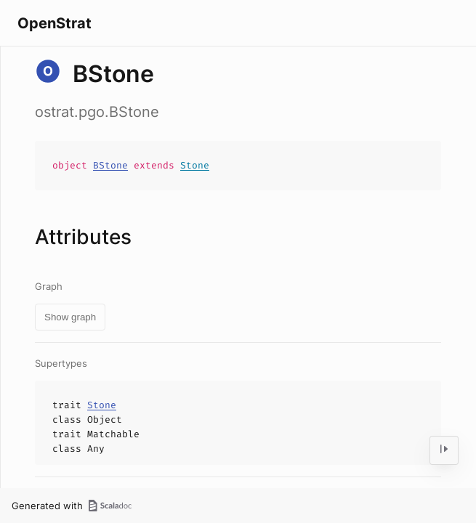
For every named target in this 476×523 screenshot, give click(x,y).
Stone (194, 165)
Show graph (70, 317)
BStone (110, 165)
